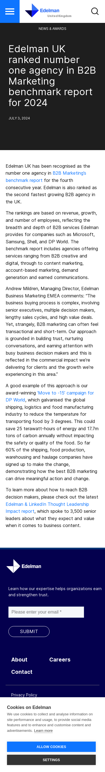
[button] (10, 11)
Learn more (43, 730)
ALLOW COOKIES (51, 747)
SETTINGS (51, 760)
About (19, 659)
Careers (60, 659)
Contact (21, 672)
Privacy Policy (24, 694)
